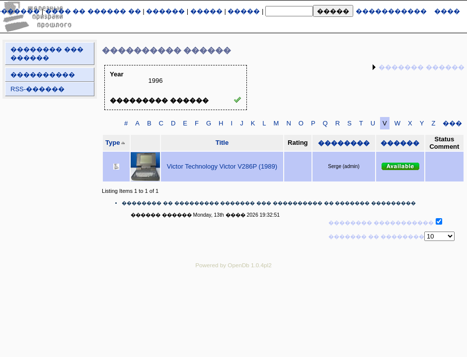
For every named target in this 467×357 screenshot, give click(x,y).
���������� (42, 74)
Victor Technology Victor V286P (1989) (222, 166)
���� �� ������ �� (93, 11)
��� (452, 123)
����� (206, 11)
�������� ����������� (381, 223)
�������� (344, 143)
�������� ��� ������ (46, 53)
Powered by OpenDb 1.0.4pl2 (233, 265)
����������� (391, 11)
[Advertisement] (233, 298)
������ (165, 11)
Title (222, 142)
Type (112, 142)
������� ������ (422, 67)
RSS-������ (37, 89)
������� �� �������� (376, 236)
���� (447, 11)
